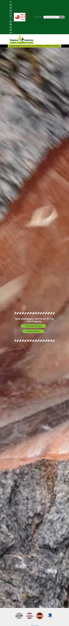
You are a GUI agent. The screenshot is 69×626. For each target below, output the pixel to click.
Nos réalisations (34, 326)
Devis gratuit (33, 331)
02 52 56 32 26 (11, 9)
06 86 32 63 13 (11, 25)
